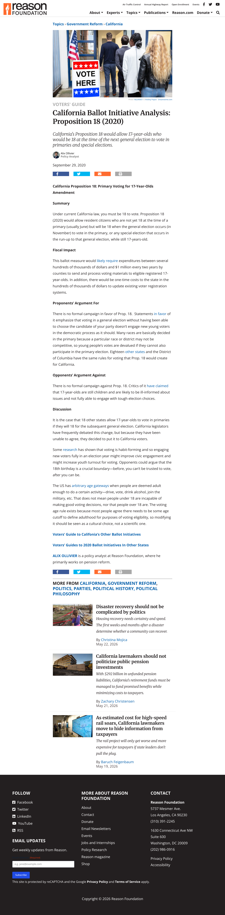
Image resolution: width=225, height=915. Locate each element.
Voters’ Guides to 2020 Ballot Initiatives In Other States (101, 545)
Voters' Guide (69, 104)
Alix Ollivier (65, 555)
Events (196, 4)
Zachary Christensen (117, 701)
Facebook (22, 802)
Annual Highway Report (156, 4)
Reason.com (182, 12)
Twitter (20, 809)
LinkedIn (21, 816)
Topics (131, 12)
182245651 (138, 99)
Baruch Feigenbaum (117, 761)
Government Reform (85, 24)
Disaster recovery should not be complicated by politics (130, 609)
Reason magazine (95, 856)
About (94, 12)
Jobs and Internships (98, 842)
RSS (17, 830)
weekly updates (31, 850)
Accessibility (160, 864)
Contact (87, 814)
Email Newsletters (96, 828)
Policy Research (94, 849)
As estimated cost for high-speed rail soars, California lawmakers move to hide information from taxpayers (131, 726)
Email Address (26, 857)
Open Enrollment (180, 4)
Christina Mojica (114, 639)
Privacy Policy (162, 858)
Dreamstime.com (165, 99)
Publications (155, 12)
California (114, 24)
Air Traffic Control (132, 4)
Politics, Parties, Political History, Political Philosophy (105, 591)
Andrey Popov (151, 99)
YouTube (22, 823)
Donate (203, 12)
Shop (85, 863)
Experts (113, 12)
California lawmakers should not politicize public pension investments (131, 661)
